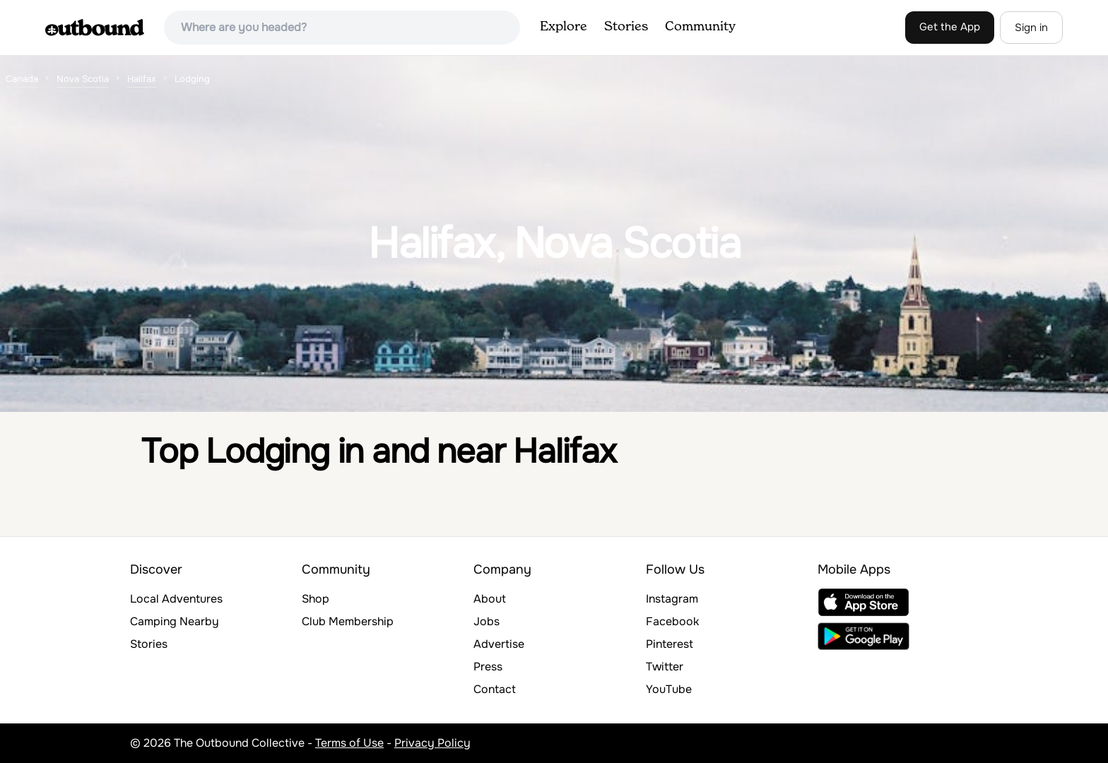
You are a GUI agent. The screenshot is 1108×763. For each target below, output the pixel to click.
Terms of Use (349, 742)
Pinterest (669, 644)
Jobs (486, 621)
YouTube (669, 689)
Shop (315, 598)
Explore (563, 26)
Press (487, 666)
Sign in (1031, 27)
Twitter (664, 666)
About (489, 598)
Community (700, 26)
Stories (626, 26)
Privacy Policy (432, 742)
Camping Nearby (174, 621)
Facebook (672, 621)
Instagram (672, 598)
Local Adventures (176, 598)
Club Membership (348, 621)
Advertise (498, 644)
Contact (494, 689)
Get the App (949, 27)
